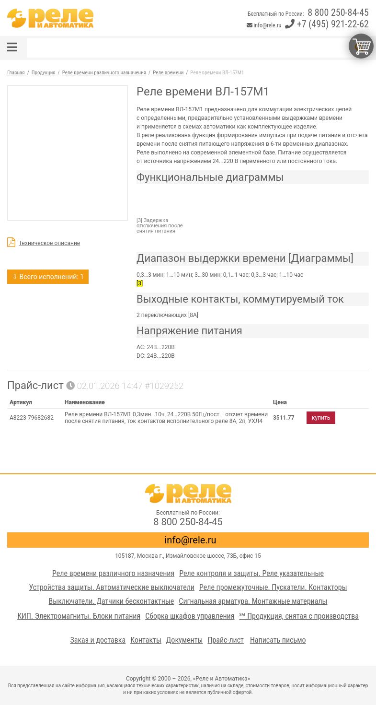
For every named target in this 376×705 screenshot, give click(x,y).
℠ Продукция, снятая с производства (298, 616)
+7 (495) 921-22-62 (327, 24)
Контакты (145, 640)
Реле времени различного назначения (113, 573)
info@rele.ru (265, 25)
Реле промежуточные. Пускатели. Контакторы (273, 587)
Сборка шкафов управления (189, 616)
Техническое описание (49, 243)
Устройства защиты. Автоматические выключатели (111, 587)
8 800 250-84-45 (338, 12)
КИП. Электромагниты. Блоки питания (78, 616)
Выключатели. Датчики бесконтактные (111, 601)
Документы (184, 640)
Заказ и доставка (97, 640)
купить (321, 417)
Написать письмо (278, 640)
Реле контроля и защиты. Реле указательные (251, 573)
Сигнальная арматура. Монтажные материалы (253, 601)
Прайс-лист (225, 640)
